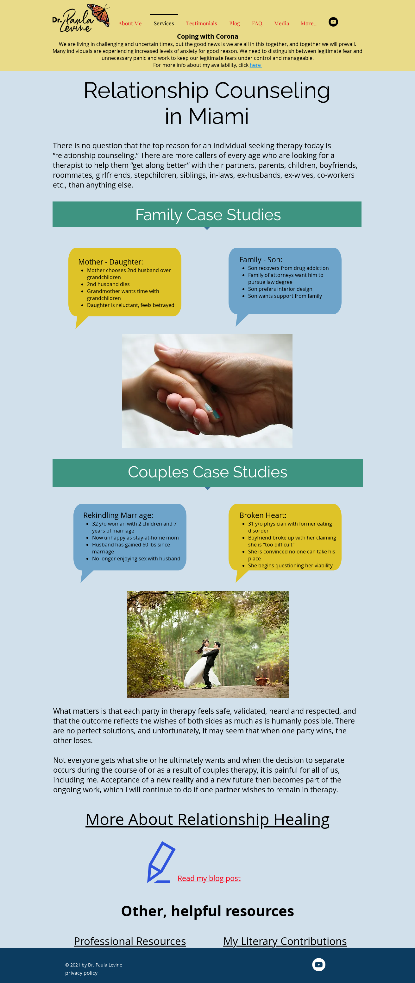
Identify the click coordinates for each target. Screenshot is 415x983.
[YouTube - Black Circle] (333, 22)
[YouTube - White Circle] (318, 964)
